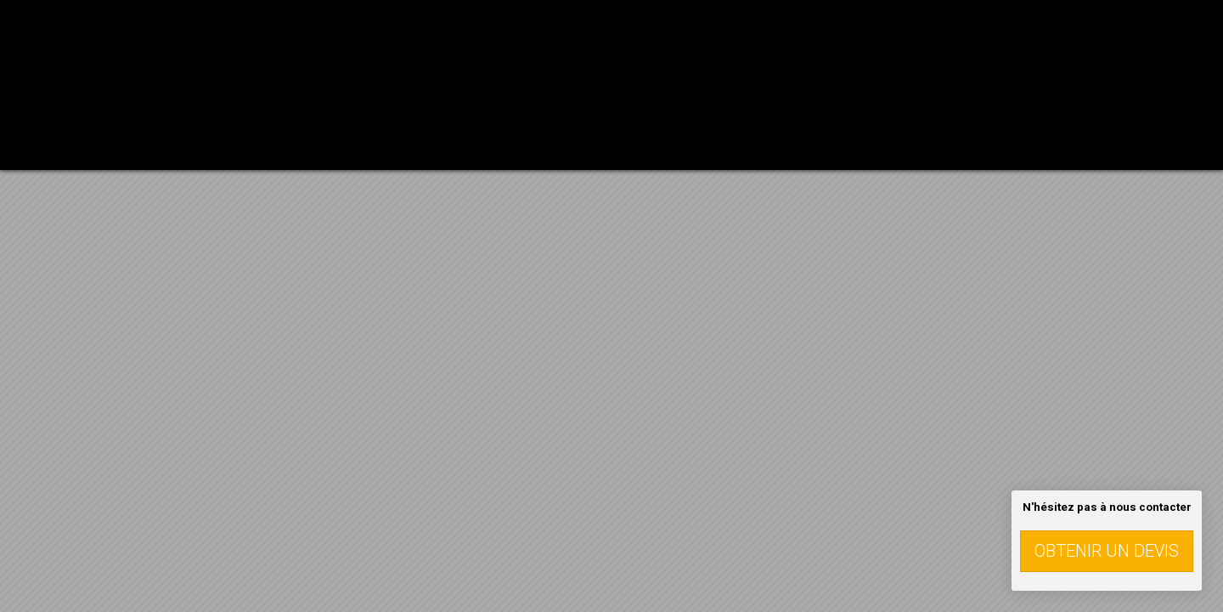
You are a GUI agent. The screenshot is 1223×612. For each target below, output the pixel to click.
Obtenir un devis (1106, 551)
